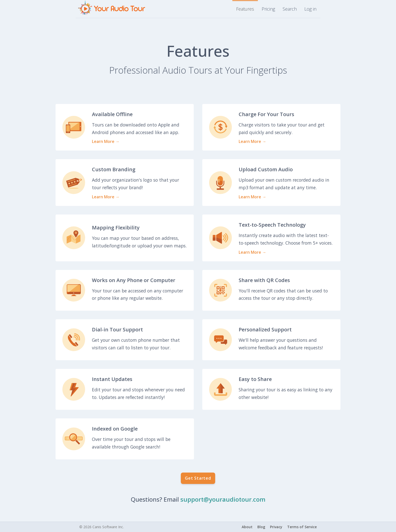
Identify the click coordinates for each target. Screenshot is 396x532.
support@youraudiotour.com (222, 499)
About (247, 526)
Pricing (268, 9)
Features (245, 9)
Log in (310, 9)
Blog (261, 526)
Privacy (276, 526)
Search (290, 9)
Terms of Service (302, 526)
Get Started (198, 478)
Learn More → (105, 141)
